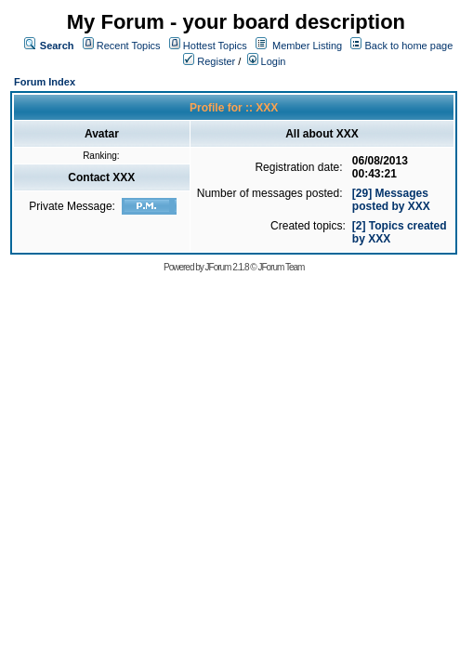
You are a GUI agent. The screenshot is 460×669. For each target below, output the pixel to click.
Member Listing (307, 45)
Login (266, 61)
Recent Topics (129, 45)
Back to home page (408, 45)
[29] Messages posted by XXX (391, 200)
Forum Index (44, 81)
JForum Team (280, 267)
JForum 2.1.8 (227, 267)
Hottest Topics (215, 45)
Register (209, 61)
